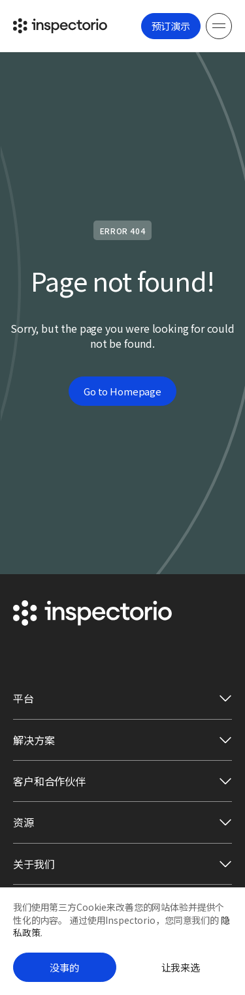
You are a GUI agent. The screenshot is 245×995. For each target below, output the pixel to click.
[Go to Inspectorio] (60, 25)
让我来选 (180, 967)
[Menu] (219, 26)
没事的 (64, 967)
